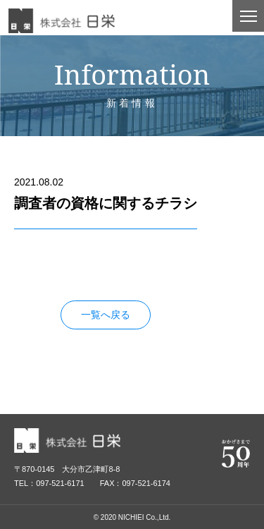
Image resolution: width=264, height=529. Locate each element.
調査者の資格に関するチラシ (78, 261)
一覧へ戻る (105, 314)
